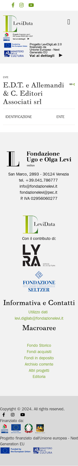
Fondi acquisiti (39, 351)
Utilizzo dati (38, 312)
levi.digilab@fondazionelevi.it (39, 318)
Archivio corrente (39, 364)
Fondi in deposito (39, 357)
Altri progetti (39, 370)
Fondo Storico (39, 345)
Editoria (39, 376)
